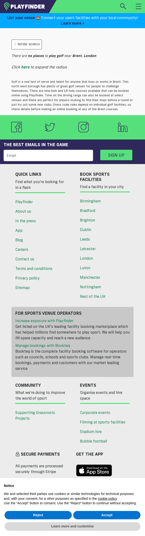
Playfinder (24, 201)
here (25, 67)
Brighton (87, 220)
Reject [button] (38, 515)
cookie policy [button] (107, 498)
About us (23, 211)
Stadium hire (91, 431)
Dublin (85, 229)
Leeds (85, 239)
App (18, 230)
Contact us (24, 259)
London (86, 258)
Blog (19, 239)
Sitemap (22, 287)
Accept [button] (106, 515)
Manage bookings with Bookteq (42, 345)
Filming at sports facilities (102, 422)
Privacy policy (27, 278)
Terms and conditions (33, 268)
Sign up (116, 155)
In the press (25, 220)
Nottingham (90, 286)
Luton (85, 267)
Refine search (27, 44)
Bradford (87, 210)
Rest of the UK (93, 296)
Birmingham (90, 201)
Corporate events (95, 412)
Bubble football (93, 441)
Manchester (90, 277)
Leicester (88, 248)
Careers (21, 249)
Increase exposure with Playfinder (44, 320)
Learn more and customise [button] (72, 526)
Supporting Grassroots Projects (35, 415)
